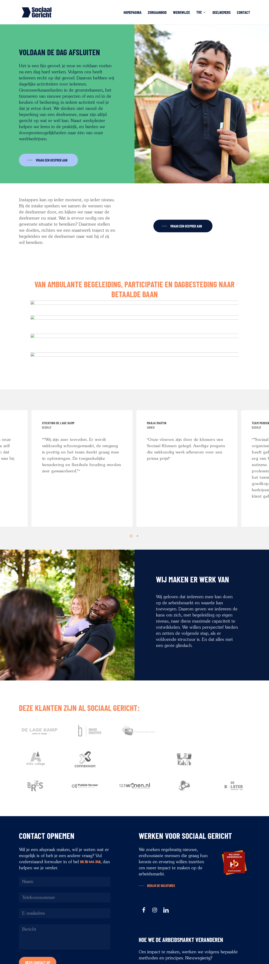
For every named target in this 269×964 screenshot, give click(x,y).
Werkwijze (181, 12)
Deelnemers (221, 12)
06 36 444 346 (90, 861)
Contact (243, 12)
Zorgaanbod (157, 12)
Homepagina (132, 12)
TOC (200, 12)
